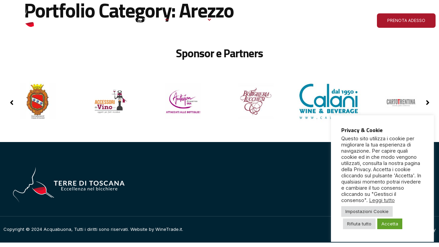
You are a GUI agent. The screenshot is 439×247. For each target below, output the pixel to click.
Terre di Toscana (146, 20)
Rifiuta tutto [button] (359, 223)
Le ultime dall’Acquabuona (284, 20)
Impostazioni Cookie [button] (367, 211)
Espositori (197, 20)
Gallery (233, 20)
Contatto (337, 20)
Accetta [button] (389, 223)
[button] (427, 102)
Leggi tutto (382, 200)
